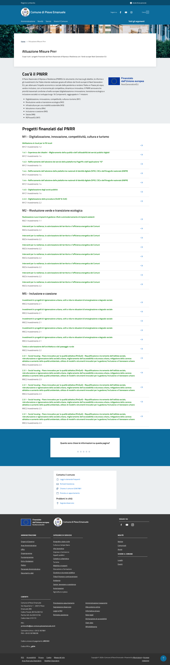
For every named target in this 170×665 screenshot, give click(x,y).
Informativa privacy (92, 611)
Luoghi (120, 560)
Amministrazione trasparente (96, 603)
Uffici (23, 549)
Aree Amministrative (28, 545)
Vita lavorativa (58, 548)
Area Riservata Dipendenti (31, 660)
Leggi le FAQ (57, 611)
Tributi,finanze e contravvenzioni (65, 576)
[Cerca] (146, 12)
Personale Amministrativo (30, 569)
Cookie (48, 657)
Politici (23, 565)
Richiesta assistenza (60, 614)
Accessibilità (31, 657)
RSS (22, 657)
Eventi (120, 564)
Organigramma (26, 553)
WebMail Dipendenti (51, 660)
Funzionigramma (27, 557)
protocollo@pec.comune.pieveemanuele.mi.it (38, 626)
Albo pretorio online (92, 607)
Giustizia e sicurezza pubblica (64, 572)
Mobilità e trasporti (60, 565)
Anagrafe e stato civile (61, 541)
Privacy (41, 657)
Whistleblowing (91, 626)
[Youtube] (122, 12)
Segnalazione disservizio (62, 607)
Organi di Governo (27, 541)
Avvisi (120, 549)
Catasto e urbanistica (61, 558)
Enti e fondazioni (27, 561)
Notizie (120, 541)
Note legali (89, 614)
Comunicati (122, 545)
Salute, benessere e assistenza (64, 584)
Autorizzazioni (58, 588)
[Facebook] (116, 12)
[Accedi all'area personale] (138, 2)
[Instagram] (127, 12)
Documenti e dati (27, 573)
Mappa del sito (59, 657)
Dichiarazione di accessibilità (96, 618)
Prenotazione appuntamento (63, 603)
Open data (89, 622)
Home (23, 41)
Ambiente (56, 580)
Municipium (137, 657)
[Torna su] (163, 658)
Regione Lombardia (28, 3)
